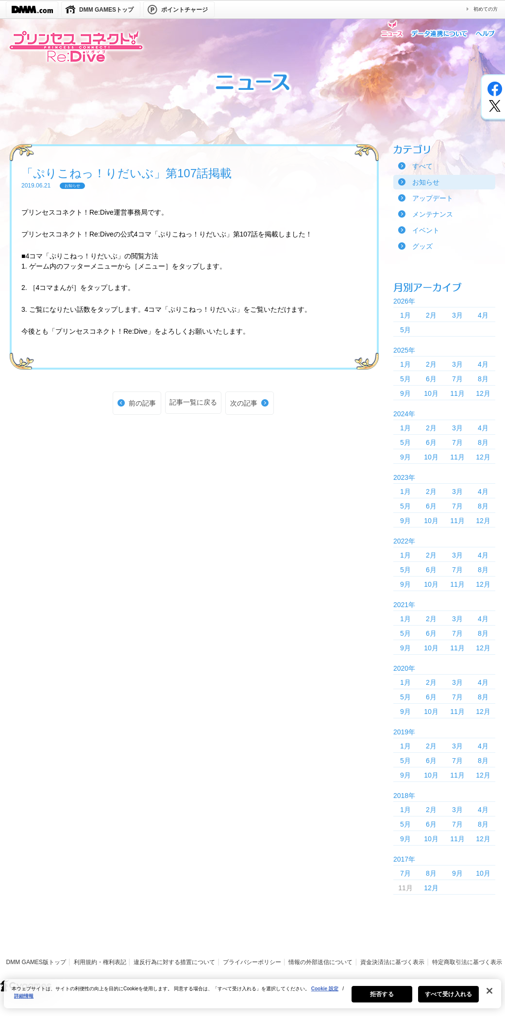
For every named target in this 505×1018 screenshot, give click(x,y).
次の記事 (243, 403)
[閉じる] (489, 995)
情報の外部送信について (320, 962)
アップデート (432, 198)
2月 (431, 315)
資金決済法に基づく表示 (392, 962)
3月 (457, 315)
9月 (405, 393)
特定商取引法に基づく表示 (467, 962)
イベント (425, 230)
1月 (405, 315)
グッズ (422, 246)
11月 (457, 393)
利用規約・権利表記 (100, 962)
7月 (457, 379)
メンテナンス (432, 214)
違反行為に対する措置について (174, 962)
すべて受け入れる (448, 998)
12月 (483, 393)
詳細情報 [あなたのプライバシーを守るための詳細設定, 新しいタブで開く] (24, 1000)
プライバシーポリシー (252, 962)
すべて (422, 166)
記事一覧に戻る (193, 402)
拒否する (381, 998)
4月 (483, 315)
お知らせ (425, 182)
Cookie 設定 (324, 993)
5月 (405, 330)
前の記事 (142, 403)
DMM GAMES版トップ (36, 962)
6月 (431, 379)
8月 (483, 379)
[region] (252, 998)
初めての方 (485, 9)
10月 (431, 393)
